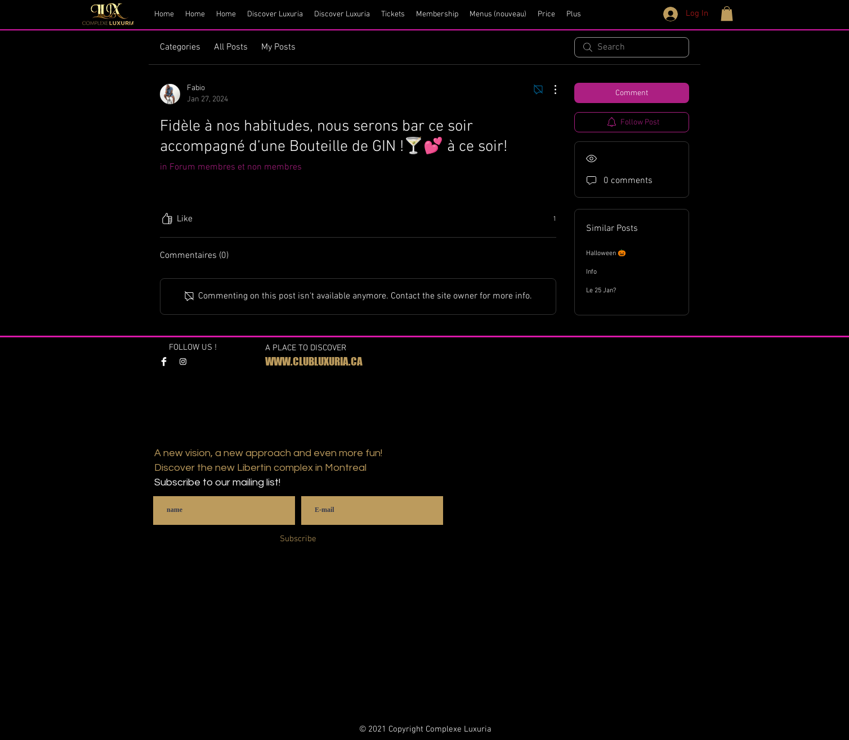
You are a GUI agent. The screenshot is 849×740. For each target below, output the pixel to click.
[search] (631, 47)
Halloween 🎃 (606, 253)
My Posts (278, 47)
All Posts (231, 47)
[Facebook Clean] (163, 361)
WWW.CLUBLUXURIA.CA (314, 361)
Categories (180, 47)
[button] (727, 13)
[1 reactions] (548, 219)
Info (591, 272)
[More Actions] (549, 89)
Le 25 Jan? (601, 291)
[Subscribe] (298, 539)
